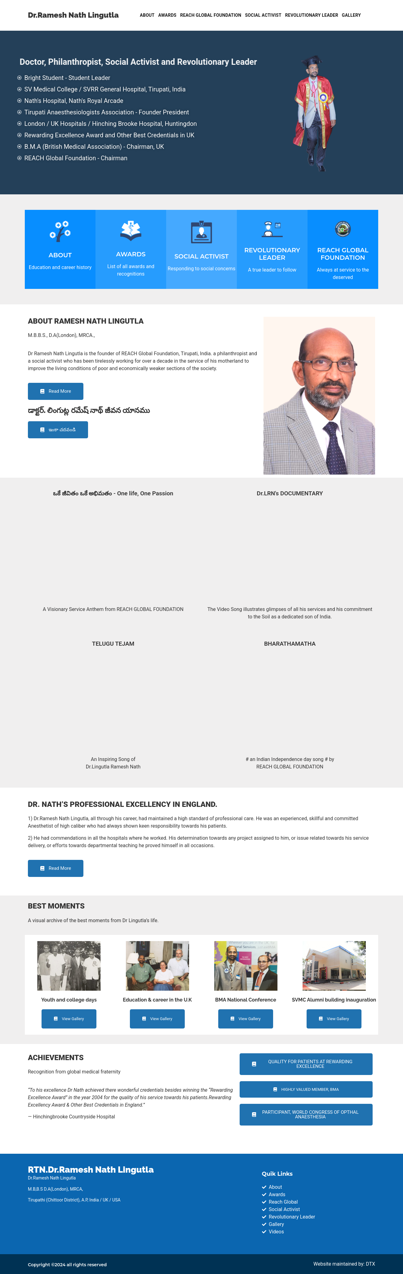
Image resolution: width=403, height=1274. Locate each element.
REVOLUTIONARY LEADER (311, 15)
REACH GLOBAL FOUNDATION (210, 15)
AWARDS (167, 15)
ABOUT (147, 15)
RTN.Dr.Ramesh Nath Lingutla (91, 1170)
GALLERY (351, 15)
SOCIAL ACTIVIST (263, 15)
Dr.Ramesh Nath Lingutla (73, 15)
